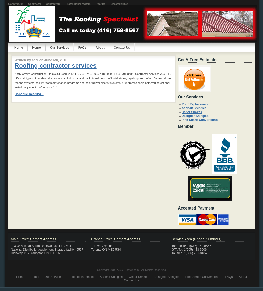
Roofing (101, 4)
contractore (53, 4)
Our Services (59, 47)
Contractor (34, 4)
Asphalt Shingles (194, 108)
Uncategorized (119, 4)
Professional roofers (77, 4)
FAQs (82, 47)
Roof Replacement (195, 104)
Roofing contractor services (56, 65)
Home (36, 47)
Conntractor (15, 4)
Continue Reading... (29, 94)
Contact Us (122, 47)
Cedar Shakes (192, 112)
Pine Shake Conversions (200, 120)
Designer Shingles (195, 116)
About (100, 47)
